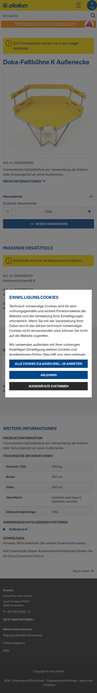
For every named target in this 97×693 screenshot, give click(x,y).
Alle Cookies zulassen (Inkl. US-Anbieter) (48, 364)
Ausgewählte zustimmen (48, 386)
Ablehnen (49, 375)
